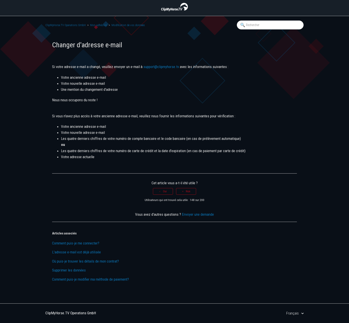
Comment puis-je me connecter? (75, 243)
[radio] (163, 191)
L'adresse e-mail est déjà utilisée (76, 252)
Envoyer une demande (198, 214)
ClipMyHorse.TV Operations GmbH (65, 25)
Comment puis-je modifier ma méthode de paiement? (90, 279)
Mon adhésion (98, 25)
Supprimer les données (69, 270)
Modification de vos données (128, 25)
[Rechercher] (270, 25)
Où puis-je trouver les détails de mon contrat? (85, 261)
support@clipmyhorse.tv (161, 66)
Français (293, 313)
